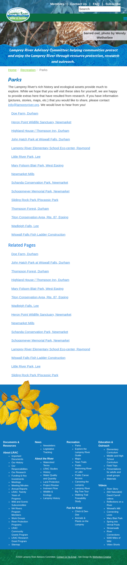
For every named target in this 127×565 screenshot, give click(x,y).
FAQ (96, 4)
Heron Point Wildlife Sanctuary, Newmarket (41, 122)
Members (57, 4)
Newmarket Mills (22, 174)
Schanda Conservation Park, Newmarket (39, 182)
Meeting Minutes (20, 485)
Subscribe (113, 4)
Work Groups (18, 518)
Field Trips (112, 465)
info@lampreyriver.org (23, 105)
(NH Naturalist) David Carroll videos (114, 495)
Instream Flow (50, 488)
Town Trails (81, 462)
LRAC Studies (50, 468)
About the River (44, 458)
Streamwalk (113, 528)
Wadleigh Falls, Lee (25, 226)
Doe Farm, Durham (24, 113)
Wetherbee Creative (101, 557)
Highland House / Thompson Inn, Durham (40, 130)
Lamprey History (51, 498)
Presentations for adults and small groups (114, 472)
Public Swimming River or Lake (83, 468)
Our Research (19, 472)
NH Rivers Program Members (17, 511)
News (38, 442)
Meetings (16, 482)
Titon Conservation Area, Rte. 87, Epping (39, 217)
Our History (17, 462)
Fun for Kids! (74, 508)
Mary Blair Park (114, 518)
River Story (112, 489)
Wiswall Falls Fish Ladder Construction (38, 234)
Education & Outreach (105, 444)
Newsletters (49, 445)
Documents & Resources (11, 444)
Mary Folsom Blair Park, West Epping (37, 165)
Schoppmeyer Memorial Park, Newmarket (40, 191)
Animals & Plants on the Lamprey (82, 521)
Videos (102, 485)
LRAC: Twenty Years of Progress (19, 495)
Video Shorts (113, 544)
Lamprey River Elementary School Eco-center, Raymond (50, 148)
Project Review (51, 485)
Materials (111, 478)
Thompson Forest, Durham (30, 208)
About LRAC (10, 452)
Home (12, 70)
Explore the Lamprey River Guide (82, 452)
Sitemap (16, 544)
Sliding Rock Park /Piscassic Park (34, 200)
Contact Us (78, 4)
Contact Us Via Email (66, 557)
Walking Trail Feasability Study (81, 498)
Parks (78, 445)
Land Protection (51, 482)
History (46, 472)
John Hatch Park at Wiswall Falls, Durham (40, 139)
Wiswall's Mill (113, 508)
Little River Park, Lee (25, 156)
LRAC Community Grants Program (20, 531)
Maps (78, 458)
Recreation (28, 70)
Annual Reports (19, 489)
